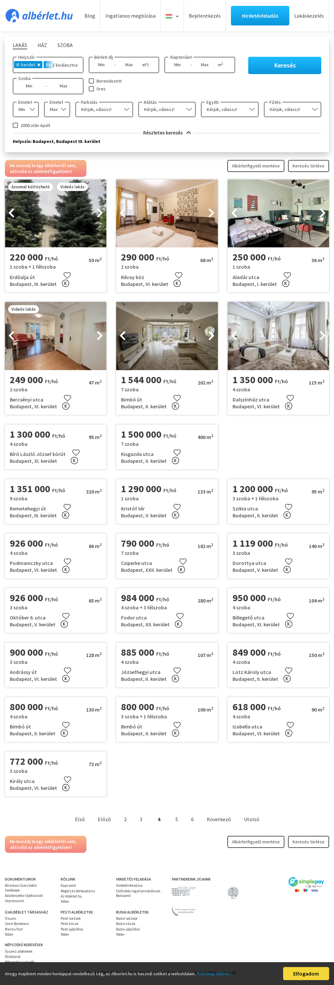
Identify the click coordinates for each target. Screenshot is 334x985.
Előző (104, 819)
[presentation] (11, 213)
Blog (89, 15)
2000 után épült (35, 125)
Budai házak (125, 923)
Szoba (24, 78)
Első (80, 819)
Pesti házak (70, 923)
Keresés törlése (309, 166)
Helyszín (26, 57)
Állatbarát (13, 956)
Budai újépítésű (128, 929)
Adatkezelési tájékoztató (24, 895)
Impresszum (14, 901)
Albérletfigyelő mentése (256, 166)
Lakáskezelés (309, 15)
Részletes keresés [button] (167, 132)
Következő (219, 819)
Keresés (285, 65)
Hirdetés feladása (129, 885)
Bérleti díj (103, 57)
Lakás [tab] (20, 45)
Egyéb (212, 102)
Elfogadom (306, 973)
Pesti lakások (71, 918)
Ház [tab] (42, 45)
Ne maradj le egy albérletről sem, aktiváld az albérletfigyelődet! (43, 168)
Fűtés (275, 102)
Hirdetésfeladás (260, 15)
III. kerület (28, 65)
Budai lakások (127, 918)
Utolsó (251, 819)
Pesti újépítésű (72, 929)
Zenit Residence (17, 923)
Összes (10, 918)
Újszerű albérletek (19, 951)
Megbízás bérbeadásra (78, 891)
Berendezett (109, 81)
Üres (101, 89)
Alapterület (181, 57)
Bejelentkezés (205, 15)
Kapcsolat (68, 885)
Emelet (25, 102)
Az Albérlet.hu (71, 896)
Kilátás (150, 102)
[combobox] (25, 109)
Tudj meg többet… (215, 974)
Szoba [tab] (65, 45)
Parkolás (89, 102)
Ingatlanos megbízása (130, 15)
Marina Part (14, 929)
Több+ (65, 901)
